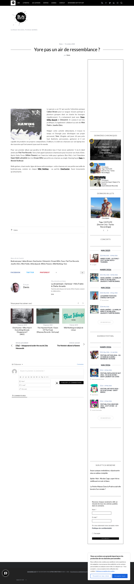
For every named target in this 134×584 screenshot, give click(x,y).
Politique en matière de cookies (105, 571)
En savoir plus (106, 322)
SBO (18, 3)
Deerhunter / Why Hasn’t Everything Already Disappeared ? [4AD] (22, 331)
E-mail (94, 517)
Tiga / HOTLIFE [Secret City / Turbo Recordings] (108, 170)
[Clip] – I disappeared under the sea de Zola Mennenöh (29, 345)
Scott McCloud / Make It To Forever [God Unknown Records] (110, 184)
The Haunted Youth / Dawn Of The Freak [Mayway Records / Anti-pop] (48, 330)
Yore (65, 264)
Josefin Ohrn (15, 264)
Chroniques (105, 144)
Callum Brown (27, 261)
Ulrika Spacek (35, 264)
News (61, 44)
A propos (26, 3)
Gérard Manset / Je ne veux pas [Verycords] (105, 149)
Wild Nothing (58, 264)
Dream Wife (55, 261)
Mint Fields (25, 264)
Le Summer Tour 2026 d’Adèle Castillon (108, 296)
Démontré (46, 261)
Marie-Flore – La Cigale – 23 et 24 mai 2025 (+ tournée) (110, 260)
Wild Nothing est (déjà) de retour (73, 329)
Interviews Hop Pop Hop (76, 3)
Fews (63, 261)
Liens (16, 230)
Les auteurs (36, 3)
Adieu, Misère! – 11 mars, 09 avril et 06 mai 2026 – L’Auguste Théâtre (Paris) (110, 279)
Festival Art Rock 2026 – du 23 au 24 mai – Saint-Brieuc (109, 390)
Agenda (53, 3)
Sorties (45, 3)
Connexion (80, 364)
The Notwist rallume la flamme (66, 344)
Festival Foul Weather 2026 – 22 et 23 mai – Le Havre (109, 406)
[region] (109, 566)
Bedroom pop (16, 261)
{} (44, 377)
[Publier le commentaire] (71, 382)
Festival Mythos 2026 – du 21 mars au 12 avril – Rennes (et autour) (110, 357)
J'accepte (96, 533)
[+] (47, 377)
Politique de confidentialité (102, 528)
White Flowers (46, 264)
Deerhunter (37, 261)
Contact (62, 3)
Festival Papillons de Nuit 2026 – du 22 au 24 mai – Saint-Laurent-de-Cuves (110, 374)
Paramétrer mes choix (101, 576)
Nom (94, 509)
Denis (68, 55)
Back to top (22, 580)
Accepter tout (119, 576)
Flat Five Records (72, 261)
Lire (52, 294)
